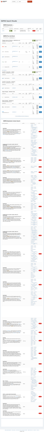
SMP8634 (32, 176)
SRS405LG (32, 369)
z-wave (34, 201)
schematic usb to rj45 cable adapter (34, 232)
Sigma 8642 (32, 145)
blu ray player (33, 153)
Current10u (32, 167)
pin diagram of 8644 (33, 255)
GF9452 (32, 212)
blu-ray (32, 148)
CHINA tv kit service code (34, 191)
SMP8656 (35, 157)
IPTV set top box (33, 249)
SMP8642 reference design (34, 152)
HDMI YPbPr (32, 277)
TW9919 (32, 319)
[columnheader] (5, 29)
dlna (31, 400)
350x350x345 (32, 340)
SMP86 (34, 162)
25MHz (34, 331)
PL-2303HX (32, 389)
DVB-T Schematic (33, 195)
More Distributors (4, 70)
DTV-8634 (35, 318)
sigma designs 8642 (33, 144)
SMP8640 (32, 203)
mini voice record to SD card (34, 135)
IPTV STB (32, 300)
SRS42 (31, 370)
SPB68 (34, 338)
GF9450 (32, 349)
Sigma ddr (35, 176)
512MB (34, 141)
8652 (34, 272)
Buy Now (40, 46)
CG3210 (35, 349)
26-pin (31, 189)
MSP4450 (35, 319)
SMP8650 (32, 157)
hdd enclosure (33, 388)
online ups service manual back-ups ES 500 (34, 383)
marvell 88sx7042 (33, 379)
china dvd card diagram (34, 147)
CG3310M (35, 350)
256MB (35, 263)
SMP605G (34, 372)
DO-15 (35, 340)
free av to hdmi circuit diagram (34, 222)
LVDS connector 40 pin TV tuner (34, 322)
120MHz (36, 330)
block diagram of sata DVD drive (34, 215)
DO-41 (34, 339)
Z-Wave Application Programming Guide (34, 358)
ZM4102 (32, 355)
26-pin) (35, 264)
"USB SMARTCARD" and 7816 (34, 194)
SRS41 (35, 369)
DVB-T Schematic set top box (34, 197)
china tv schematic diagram (34, 129)
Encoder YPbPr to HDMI (34, 178)
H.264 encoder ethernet (34, 183)
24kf (31, 162)
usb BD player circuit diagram (34, 257)
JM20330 (32, 387)
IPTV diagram (32, 192)
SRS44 (34, 370)
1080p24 (17, 133)
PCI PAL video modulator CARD (34, 132)
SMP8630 (32, 175)
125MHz (32, 331)
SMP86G (32, 171)
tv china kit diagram (33, 320)
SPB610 (32, 339)
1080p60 (4, 134)
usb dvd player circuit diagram (34, 224)
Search (29, 1)
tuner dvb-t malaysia (34, 301)
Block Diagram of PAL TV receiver (34, 327)
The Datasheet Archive (4, 1)
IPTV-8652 (19, 298)
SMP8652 (32, 263)
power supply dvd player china (34, 150)
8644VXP (5, 219)
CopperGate (35, 287)
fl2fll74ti (16, 340)
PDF (34, 30)
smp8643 (35, 203)
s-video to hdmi (33, 328)
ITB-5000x (16, 396)
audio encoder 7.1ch (33, 261)
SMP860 (13, 78)
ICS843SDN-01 (9, 330)
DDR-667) (32, 264)
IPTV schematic (33, 200)
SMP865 (32, 302)
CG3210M (32, 350)
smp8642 (32, 359)
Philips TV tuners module (34, 325)
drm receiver (33, 401)
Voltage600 (14, 167)
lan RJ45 (34, 400)
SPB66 (31, 338)
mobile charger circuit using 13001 (34, 380)
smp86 (32, 341)
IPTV (34, 302)
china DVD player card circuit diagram (34, 142)
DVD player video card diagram (34, 237)
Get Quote (40, 56)
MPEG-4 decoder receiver (34, 395)
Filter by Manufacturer (6, 26)
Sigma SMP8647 (33, 204)
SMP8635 (35, 175)
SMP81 (34, 341)
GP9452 (35, 348)
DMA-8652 (18, 236)
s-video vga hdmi (33, 323)
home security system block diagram (34, 127)
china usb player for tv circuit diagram (34, 155)
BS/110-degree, (33, 392)
